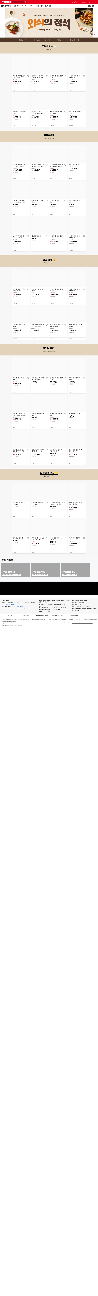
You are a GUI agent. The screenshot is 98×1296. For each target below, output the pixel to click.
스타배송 (31, 6)
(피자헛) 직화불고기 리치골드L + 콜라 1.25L (75, 450)
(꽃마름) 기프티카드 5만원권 (56, 201)
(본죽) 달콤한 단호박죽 (19, 502)
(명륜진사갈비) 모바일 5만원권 (75, 112)
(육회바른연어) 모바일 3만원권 (37, 201)
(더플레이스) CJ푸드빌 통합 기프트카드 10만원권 (19, 450)
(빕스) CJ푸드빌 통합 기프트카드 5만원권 (37, 325)
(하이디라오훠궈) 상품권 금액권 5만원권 (19, 76)
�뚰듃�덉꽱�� (74, 615)
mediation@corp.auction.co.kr (82, 606)
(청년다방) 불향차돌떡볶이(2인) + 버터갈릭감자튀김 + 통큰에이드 (56, 503)
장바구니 (78, 2)
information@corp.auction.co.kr (24, 608)
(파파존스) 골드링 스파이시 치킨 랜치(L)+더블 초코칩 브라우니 (37, 450)
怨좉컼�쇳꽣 (5, 600)
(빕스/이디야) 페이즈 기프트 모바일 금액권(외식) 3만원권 (37, 77)
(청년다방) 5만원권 (18, 538)
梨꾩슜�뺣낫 (10, 615)
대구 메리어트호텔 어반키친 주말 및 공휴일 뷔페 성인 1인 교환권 (19, 165)
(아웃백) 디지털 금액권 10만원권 (56, 76)
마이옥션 (84, 2)
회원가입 (73, 2)
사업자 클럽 (47, 6)
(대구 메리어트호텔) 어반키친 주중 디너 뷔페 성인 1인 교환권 (37, 165)
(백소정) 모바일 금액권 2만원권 (75, 538)
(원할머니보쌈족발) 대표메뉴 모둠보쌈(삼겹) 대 (19, 414)
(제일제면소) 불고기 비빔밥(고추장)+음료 (75, 503)
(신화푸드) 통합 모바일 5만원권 (19, 112)
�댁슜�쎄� (26, 615)
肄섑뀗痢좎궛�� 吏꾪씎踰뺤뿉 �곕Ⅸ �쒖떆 (82, 623)
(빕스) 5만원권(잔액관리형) (56, 414)
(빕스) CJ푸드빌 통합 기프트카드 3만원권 (19, 236)
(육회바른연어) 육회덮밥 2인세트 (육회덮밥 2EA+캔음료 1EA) (37, 539)
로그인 (67, 2)
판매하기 (94, 2)
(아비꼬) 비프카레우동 (37, 502)
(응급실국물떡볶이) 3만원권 (75, 201)
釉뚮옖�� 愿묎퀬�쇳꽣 (57, 615)
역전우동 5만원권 (36, 236)
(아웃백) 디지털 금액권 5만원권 (19, 325)
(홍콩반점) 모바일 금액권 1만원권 (75, 325)
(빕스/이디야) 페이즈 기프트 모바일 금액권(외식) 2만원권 (37, 112)
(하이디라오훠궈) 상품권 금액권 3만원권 (56, 325)
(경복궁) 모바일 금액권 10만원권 (56, 378)
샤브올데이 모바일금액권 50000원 (56, 112)
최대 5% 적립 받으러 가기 (49, 588)
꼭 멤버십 (39, 6)
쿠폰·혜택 (16, 6)
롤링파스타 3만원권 (74, 164)
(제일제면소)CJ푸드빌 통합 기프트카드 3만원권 (56, 165)
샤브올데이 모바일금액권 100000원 (75, 76)
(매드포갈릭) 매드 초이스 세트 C (75, 378)
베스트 (24, 6)
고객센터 (89, 2)
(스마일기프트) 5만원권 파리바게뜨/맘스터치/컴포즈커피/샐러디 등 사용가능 (19, 201)
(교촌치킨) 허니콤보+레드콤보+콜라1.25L (56, 450)
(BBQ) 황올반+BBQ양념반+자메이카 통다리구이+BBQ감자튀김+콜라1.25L (37, 379)
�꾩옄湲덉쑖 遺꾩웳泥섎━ (79, 600)
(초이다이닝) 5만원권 (74, 413)
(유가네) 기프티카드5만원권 (37, 414)
